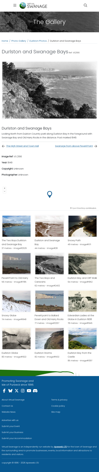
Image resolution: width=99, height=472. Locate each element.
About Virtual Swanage (13, 399)
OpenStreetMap (78, 208)
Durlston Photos (38, 41)
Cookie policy (58, 406)
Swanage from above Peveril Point (76, 146)
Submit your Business (12, 432)
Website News (8, 412)
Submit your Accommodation (17, 438)
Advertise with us (10, 420)
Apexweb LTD (60, 446)
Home (5, 41)
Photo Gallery (18, 41)
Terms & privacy (59, 399)
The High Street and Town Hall (20, 146)
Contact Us (7, 406)
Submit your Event (11, 426)
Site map (55, 412)
